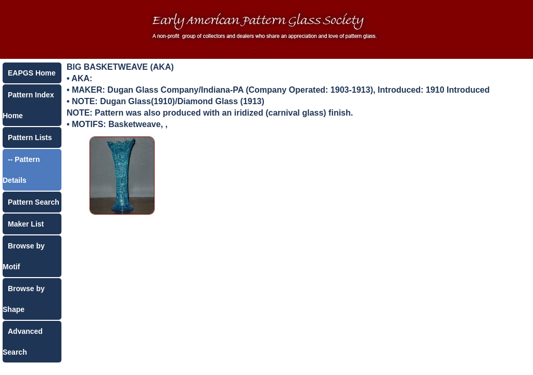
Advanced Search (23, 341)
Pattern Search (33, 202)
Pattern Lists (30, 137)
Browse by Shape (24, 299)
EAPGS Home (32, 73)
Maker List (26, 224)
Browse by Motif (24, 256)
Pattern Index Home (28, 105)
